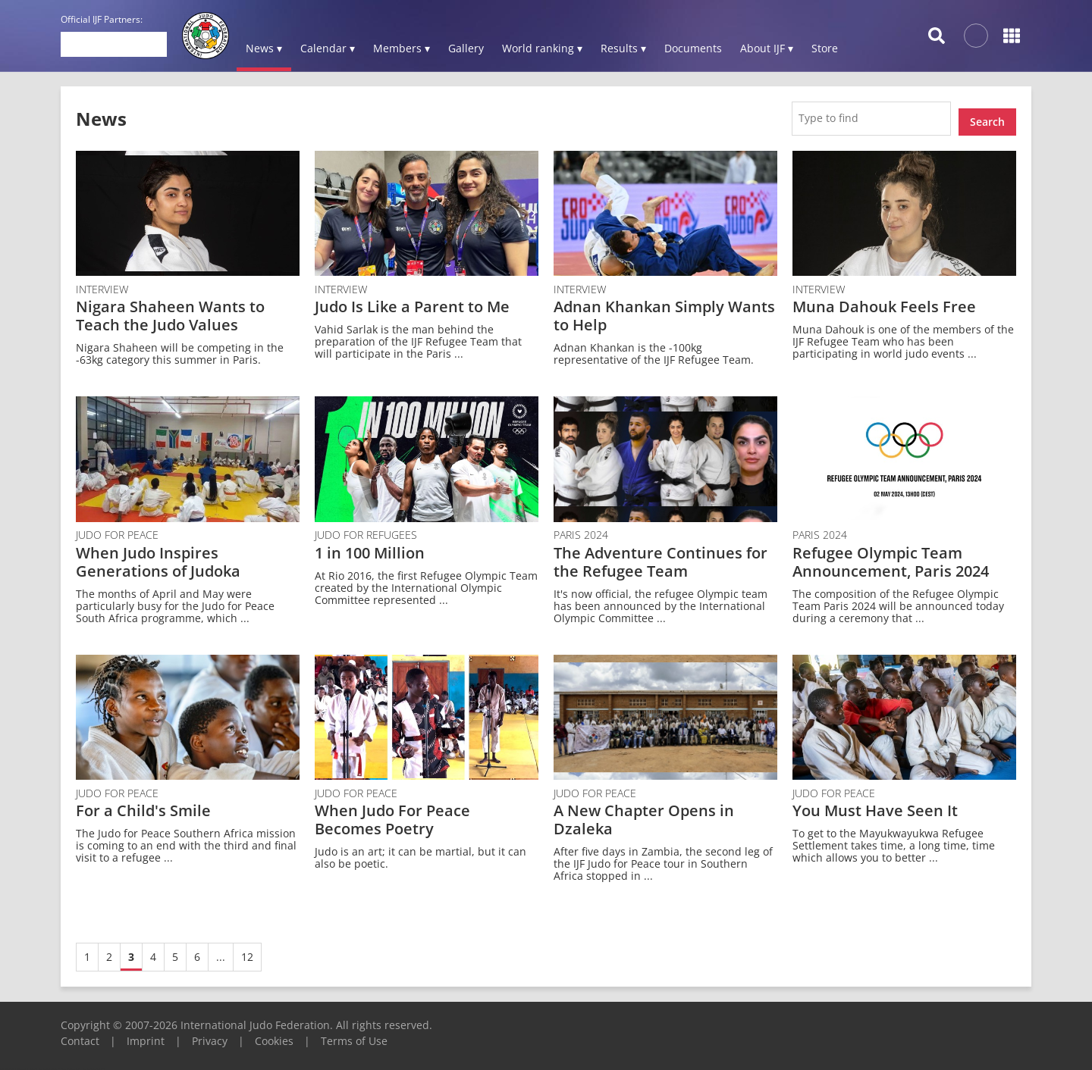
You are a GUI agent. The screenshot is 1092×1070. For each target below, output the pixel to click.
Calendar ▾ (327, 48)
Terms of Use (354, 1035)
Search (987, 115)
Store (824, 48)
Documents (693, 48)
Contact (80, 1035)
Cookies (274, 1035)
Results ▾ (623, 48)
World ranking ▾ (542, 48)
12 (247, 950)
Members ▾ (401, 48)
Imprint (146, 1035)
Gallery (466, 48)
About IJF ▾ (766, 48)
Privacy (210, 1035)
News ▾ (264, 48)
